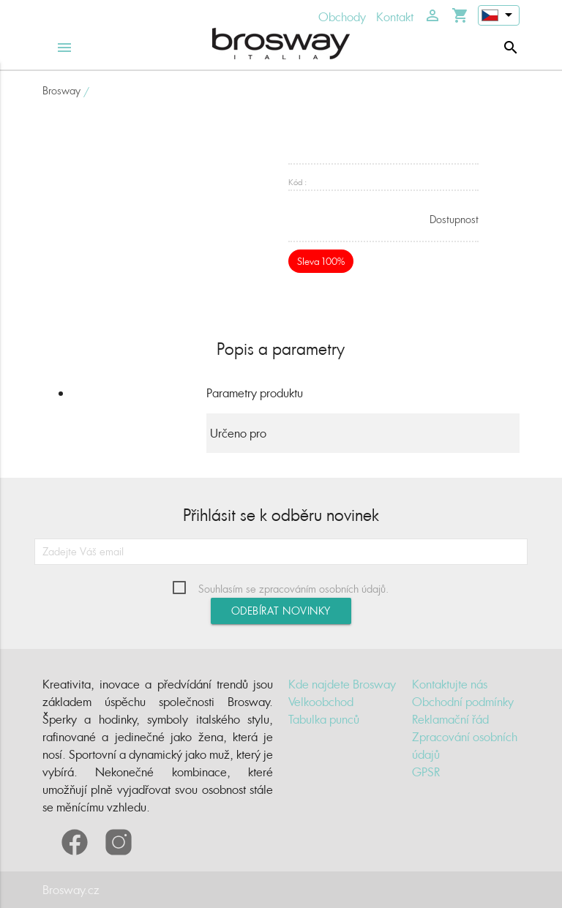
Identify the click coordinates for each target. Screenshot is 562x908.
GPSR (426, 772)
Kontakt (394, 17)
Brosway (61, 90)
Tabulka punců (323, 719)
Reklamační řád (450, 719)
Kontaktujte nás (449, 684)
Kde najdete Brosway (342, 684)
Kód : (297, 181)
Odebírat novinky (281, 611)
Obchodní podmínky (463, 702)
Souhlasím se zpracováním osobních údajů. (293, 589)
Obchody (342, 17)
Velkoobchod (320, 702)
